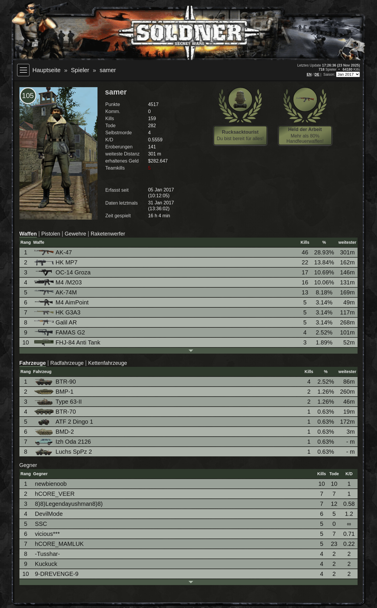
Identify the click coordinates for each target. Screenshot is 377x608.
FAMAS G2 (60, 332)
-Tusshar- (47, 554)
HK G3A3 (57, 312)
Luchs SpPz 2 (63, 451)
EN (309, 74)
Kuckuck (46, 564)
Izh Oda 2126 (63, 441)
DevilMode (49, 514)
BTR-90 (55, 381)
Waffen (28, 234)
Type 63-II (58, 401)
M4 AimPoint (62, 302)
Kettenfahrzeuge (107, 363)
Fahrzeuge (32, 363)
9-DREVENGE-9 (57, 574)
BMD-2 (54, 431)
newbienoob (51, 484)
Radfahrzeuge (67, 363)
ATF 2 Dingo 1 (64, 421)
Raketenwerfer (108, 234)
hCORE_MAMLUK (59, 544)
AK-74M (56, 292)
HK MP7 (56, 262)
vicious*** (47, 534)
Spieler (80, 70)
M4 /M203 (58, 282)
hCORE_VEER (55, 494)
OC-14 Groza (63, 272)
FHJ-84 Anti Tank (67, 342)
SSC (41, 524)
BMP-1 (54, 391)
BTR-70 (55, 411)
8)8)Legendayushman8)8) (69, 504)
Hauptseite (46, 70)
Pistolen (50, 234)
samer (108, 70)
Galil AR (56, 322)
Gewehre (75, 234)
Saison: (329, 74)
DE (317, 74)
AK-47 (53, 252)
